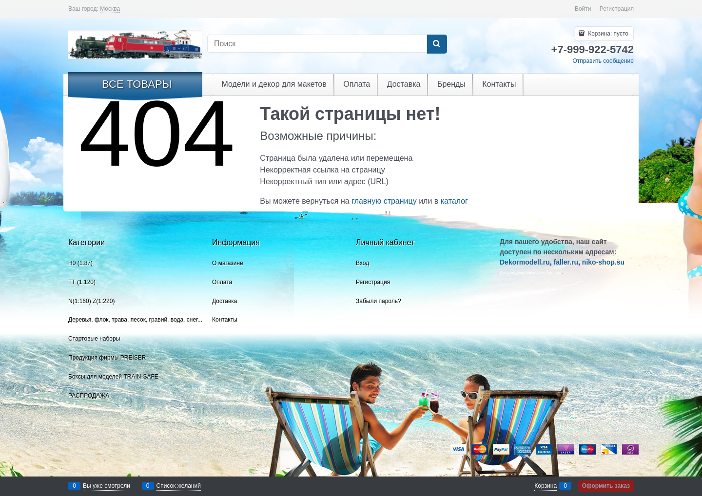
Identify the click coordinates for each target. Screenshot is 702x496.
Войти (583, 8)
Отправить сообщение (603, 60)
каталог (454, 201)
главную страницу (384, 201)
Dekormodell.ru (525, 262)
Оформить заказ (606, 485)
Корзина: (607, 33)
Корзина (545, 486)
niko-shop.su (603, 262)
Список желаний (178, 486)
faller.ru (565, 262)
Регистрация (617, 8)
